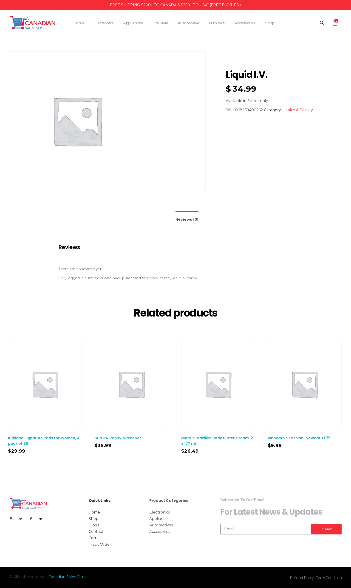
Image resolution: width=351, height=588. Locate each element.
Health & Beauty (298, 110)
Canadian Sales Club (67, 577)
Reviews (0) (187, 219)
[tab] (187, 217)
